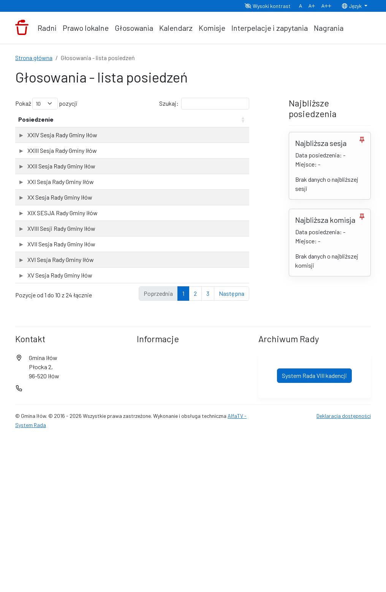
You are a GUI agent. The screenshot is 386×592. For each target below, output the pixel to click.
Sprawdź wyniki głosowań (214, 151)
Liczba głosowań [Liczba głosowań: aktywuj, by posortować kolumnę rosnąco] (155, 124)
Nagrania (328, 27)
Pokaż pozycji (46, 104)
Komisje (212, 27)
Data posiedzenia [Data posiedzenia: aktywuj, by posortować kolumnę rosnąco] (101, 124)
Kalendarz (176, 27)
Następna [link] (231, 447)
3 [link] (207, 447)
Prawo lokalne (86, 27)
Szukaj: (204, 104)
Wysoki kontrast (268, 6)
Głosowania (134, 27)
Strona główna (33, 57)
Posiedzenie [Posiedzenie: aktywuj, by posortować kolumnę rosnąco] (36, 128)
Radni (47, 27)
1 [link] (183, 447)
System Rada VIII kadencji (314, 529)
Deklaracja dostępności (343, 569)
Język (352, 6)
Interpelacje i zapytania (269, 27)
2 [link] (195, 447)
